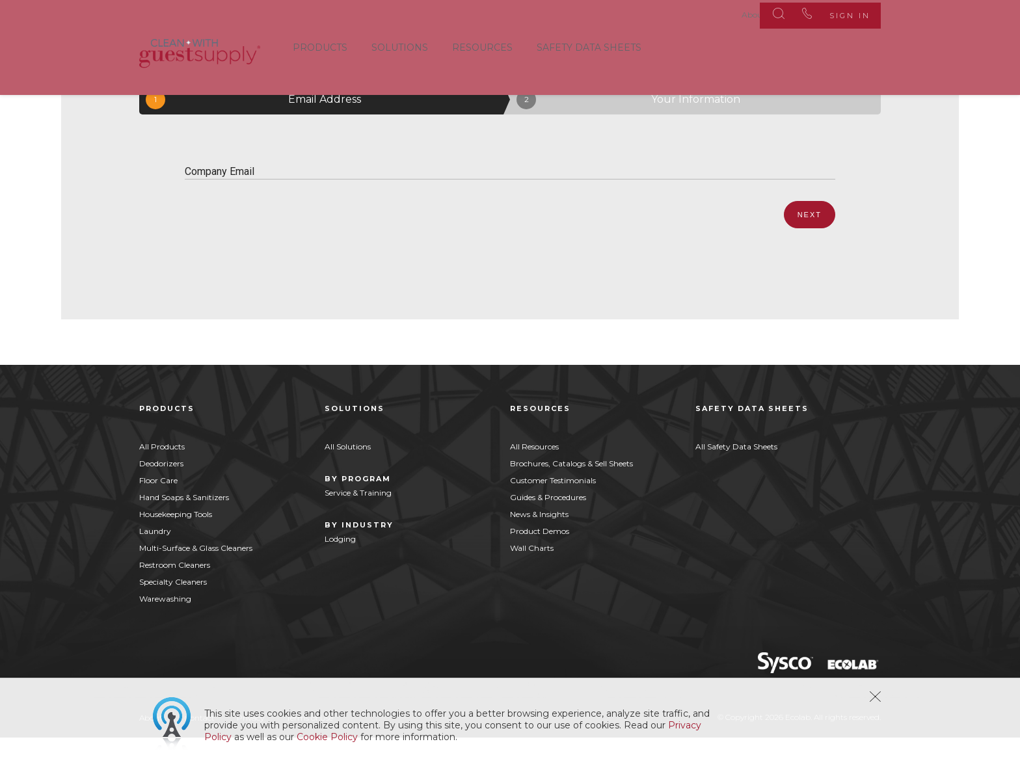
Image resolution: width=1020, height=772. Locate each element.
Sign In (840, 13)
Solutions (399, 45)
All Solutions (348, 480)
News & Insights (539, 548)
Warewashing (165, 632)
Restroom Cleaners (174, 599)
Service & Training (358, 526)
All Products (162, 480)
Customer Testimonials (553, 514)
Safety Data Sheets (589, 45)
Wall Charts (532, 582)
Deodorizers (161, 497)
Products (320, 45)
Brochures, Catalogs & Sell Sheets (571, 497)
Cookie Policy (327, 737)
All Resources (534, 480)
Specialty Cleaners (173, 615)
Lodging (340, 573)
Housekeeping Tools (175, 548)
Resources (482, 45)
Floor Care (158, 514)
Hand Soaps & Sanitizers (184, 531)
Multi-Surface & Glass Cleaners (195, 582)
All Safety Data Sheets (736, 480)
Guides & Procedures (548, 531)
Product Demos (539, 565)
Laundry (155, 565)
